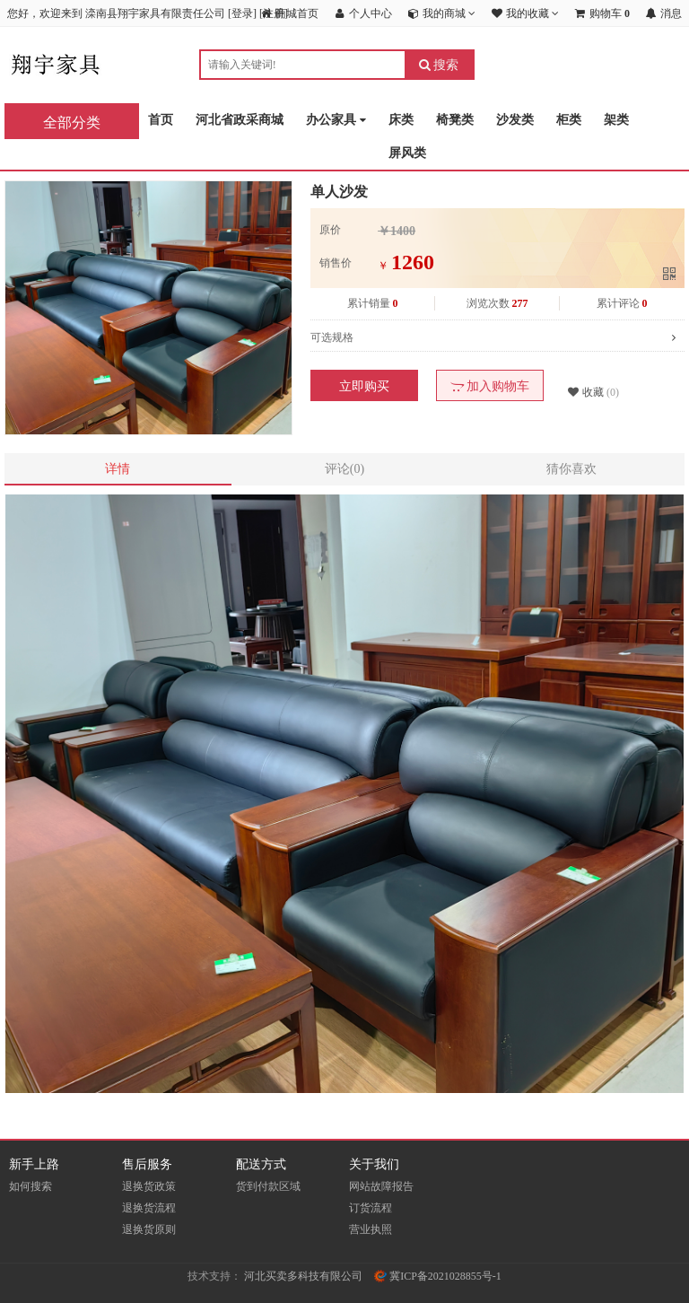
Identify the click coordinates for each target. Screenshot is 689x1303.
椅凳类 (455, 120)
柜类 (568, 120)
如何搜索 (30, 1186)
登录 (242, 13)
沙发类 (515, 120)
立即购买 (364, 386)
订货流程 (370, 1208)
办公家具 (336, 120)
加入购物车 (490, 386)
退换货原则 (149, 1229)
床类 (401, 120)
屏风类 (407, 153)
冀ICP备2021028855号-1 (437, 1276)
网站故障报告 (381, 1186)
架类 (616, 120)
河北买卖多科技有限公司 (303, 1276)
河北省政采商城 (239, 120)
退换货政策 (149, 1186)
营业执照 (370, 1229)
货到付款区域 (268, 1186)
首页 (160, 120)
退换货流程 (149, 1208)
